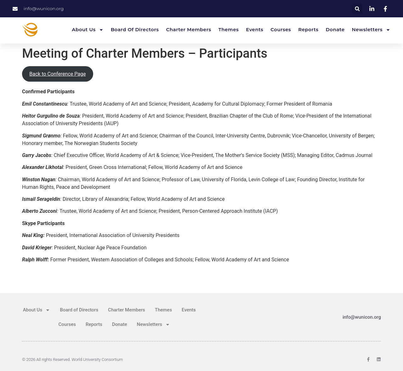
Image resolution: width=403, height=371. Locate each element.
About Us (87, 29)
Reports (308, 29)
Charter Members (188, 29)
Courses (280, 29)
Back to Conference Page (57, 74)
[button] (357, 9)
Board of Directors (135, 29)
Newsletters (371, 29)
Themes (229, 29)
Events (254, 29)
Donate (335, 29)
